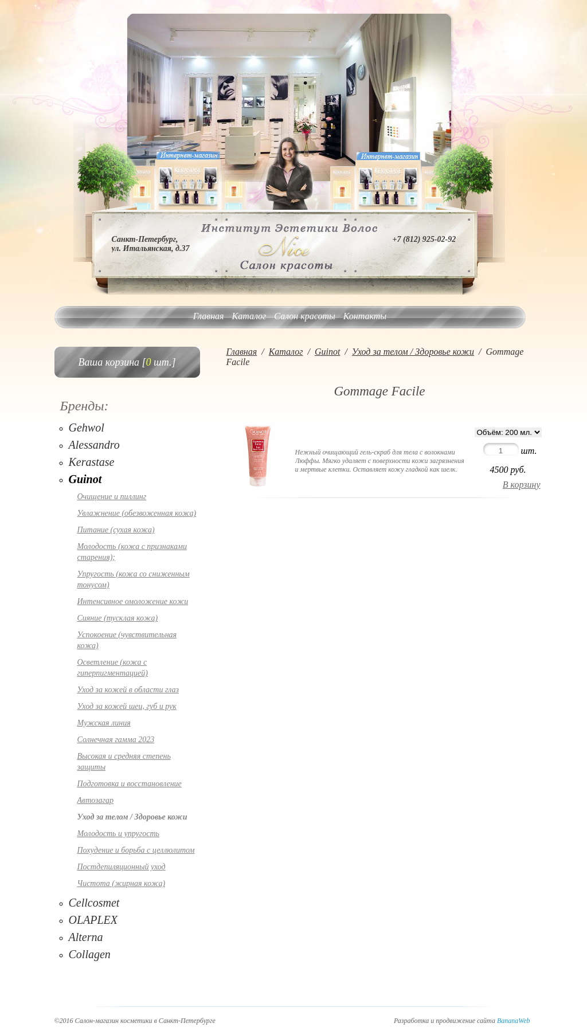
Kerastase (92, 462)
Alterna (86, 937)
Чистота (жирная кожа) (121, 883)
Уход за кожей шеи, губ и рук (127, 706)
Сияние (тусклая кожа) (117, 618)
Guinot (85, 479)
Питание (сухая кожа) (116, 530)
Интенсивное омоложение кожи (133, 601)
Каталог (249, 316)
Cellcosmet (94, 902)
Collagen (90, 954)
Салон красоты (304, 316)
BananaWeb (513, 1021)
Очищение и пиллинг (112, 496)
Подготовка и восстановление (129, 783)
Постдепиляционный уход (121, 866)
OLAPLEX (93, 920)
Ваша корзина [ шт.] (127, 362)
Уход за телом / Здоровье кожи (132, 817)
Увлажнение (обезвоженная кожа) (137, 513)
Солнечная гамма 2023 (116, 739)
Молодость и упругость (118, 833)
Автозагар (95, 800)
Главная (208, 316)
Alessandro (94, 444)
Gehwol (86, 427)
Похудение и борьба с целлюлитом (136, 850)
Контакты (364, 316)
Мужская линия (104, 723)
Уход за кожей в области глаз (128, 689)
